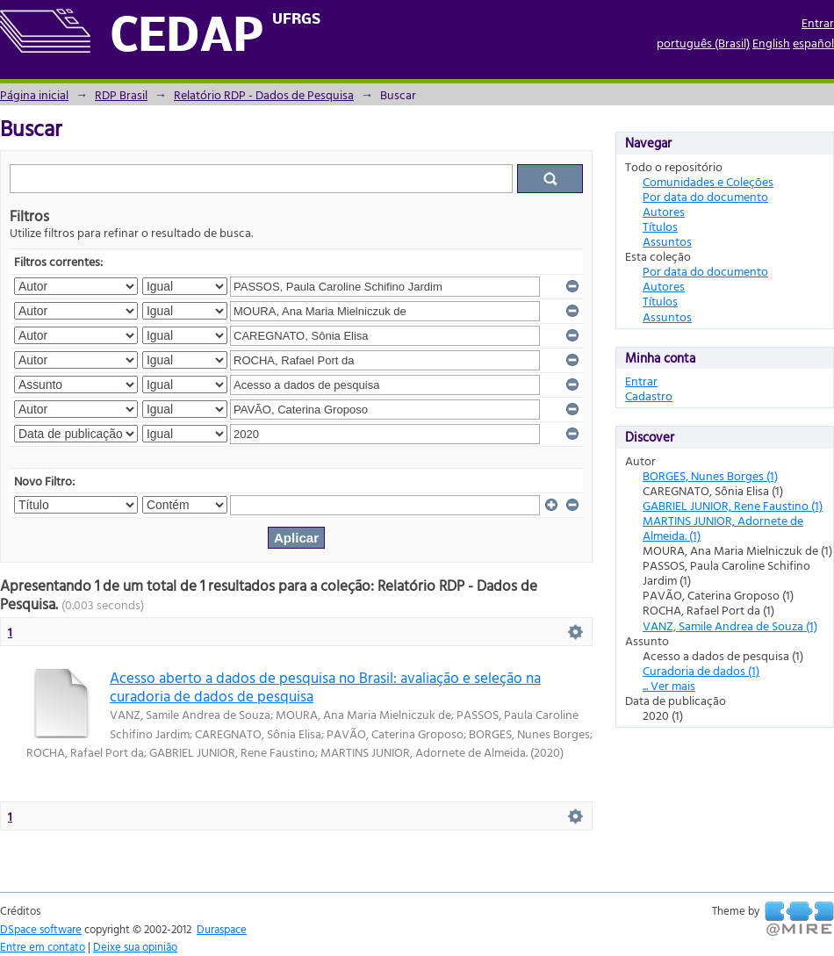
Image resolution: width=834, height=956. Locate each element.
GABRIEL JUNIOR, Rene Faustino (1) (733, 505)
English (771, 42)
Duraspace (222, 929)
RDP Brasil (121, 94)
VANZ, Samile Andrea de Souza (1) (730, 625)
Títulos (660, 226)
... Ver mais (669, 685)
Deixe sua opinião (135, 946)
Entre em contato (42, 946)
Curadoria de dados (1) (701, 670)
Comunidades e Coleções (708, 181)
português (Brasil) (703, 42)
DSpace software (41, 929)
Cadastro (648, 395)
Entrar (818, 22)
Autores (664, 211)
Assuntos (667, 241)
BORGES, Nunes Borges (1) (710, 475)
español (813, 42)
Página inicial (34, 94)
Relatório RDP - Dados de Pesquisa (264, 94)
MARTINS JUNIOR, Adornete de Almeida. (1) (723, 527)
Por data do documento (705, 196)
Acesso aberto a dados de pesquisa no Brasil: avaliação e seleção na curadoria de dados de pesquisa (325, 686)
